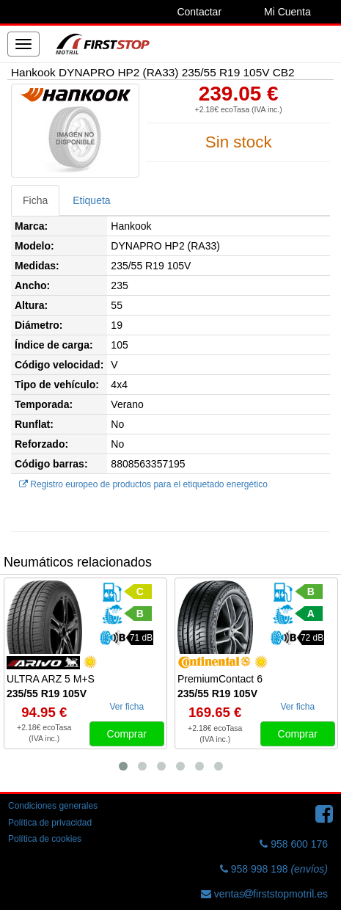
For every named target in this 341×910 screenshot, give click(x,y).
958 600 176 (294, 844)
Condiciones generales (53, 806)
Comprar (127, 734)
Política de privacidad (50, 823)
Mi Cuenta (287, 12)
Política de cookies (44, 839)
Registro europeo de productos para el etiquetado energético (143, 484)
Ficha (35, 200)
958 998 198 (274, 869)
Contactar (199, 12)
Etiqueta (91, 200)
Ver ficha (126, 707)
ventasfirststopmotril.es (264, 894)
